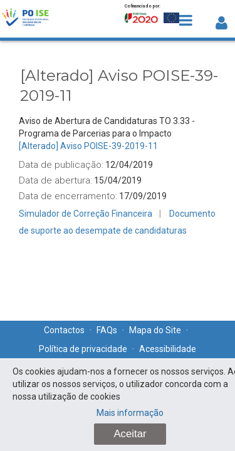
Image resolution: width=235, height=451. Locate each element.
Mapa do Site (155, 330)
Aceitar (129, 434)
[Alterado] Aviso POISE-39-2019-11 (88, 146)
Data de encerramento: (68, 196)
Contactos (64, 330)
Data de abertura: (55, 180)
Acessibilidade (167, 349)
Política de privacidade (83, 349)
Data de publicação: (61, 164)
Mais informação (130, 413)
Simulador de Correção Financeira (85, 214)
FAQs (107, 330)
